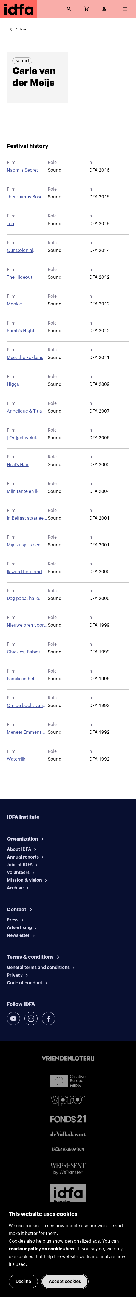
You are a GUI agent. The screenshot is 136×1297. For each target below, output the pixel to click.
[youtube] (13, 1018)
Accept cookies (65, 1281)
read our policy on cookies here (42, 1249)
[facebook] (48, 1018)
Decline (23, 1281)
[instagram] (31, 1018)
